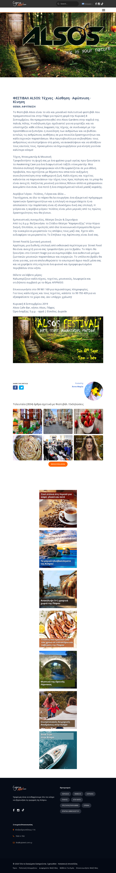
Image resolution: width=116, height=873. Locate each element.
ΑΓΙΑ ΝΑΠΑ (77, 800)
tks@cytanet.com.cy (24, 842)
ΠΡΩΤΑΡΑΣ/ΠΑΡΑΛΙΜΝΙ (70, 805)
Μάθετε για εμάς (67, 868)
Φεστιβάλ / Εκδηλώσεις (70, 404)
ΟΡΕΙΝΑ (86, 805)
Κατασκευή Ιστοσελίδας (67, 864)
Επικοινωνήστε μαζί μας (87, 868)
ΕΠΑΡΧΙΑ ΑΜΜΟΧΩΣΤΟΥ (70, 811)
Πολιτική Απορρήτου (28, 868)
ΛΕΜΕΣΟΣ (77, 794)
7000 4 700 (20, 836)
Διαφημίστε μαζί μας (48, 868)
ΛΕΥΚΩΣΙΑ (65, 794)
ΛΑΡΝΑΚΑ (90, 794)
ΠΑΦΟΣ (65, 800)
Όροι (15, 868)
